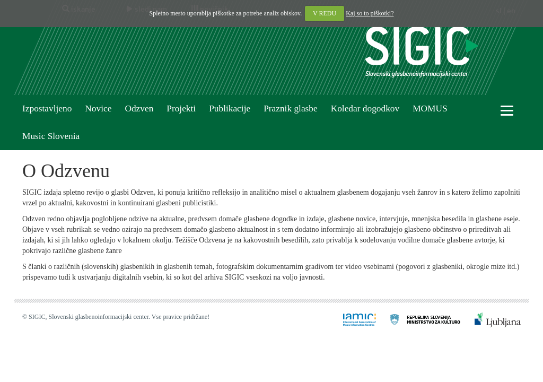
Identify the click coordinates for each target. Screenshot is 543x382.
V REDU (324, 13)
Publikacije (229, 108)
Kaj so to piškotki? (369, 13)
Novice (98, 108)
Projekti (181, 108)
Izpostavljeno (47, 108)
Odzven (139, 108)
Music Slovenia (51, 136)
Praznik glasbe (291, 108)
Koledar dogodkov (365, 108)
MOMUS (430, 108)
